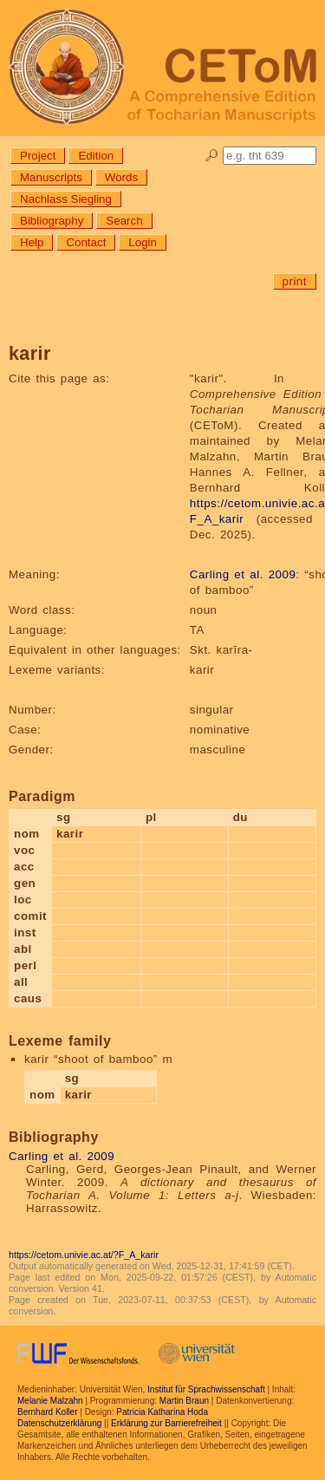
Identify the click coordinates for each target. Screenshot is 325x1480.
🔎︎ (212, 155)
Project (37, 155)
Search (124, 220)
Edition (96, 155)
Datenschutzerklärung (59, 1423)
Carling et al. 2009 (243, 574)
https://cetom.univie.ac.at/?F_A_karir (84, 1254)
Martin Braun (184, 1400)
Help (31, 242)
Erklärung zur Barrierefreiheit (166, 1423)
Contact (86, 242)
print (295, 281)
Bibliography (51, 220)
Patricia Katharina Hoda (162, 1412)
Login (142, 242)
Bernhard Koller (47, 1412)
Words (121, 177)
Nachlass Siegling (66, 198)
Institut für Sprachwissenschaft (206, 1389)
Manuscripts (51, 177)
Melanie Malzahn (50, 1400)
